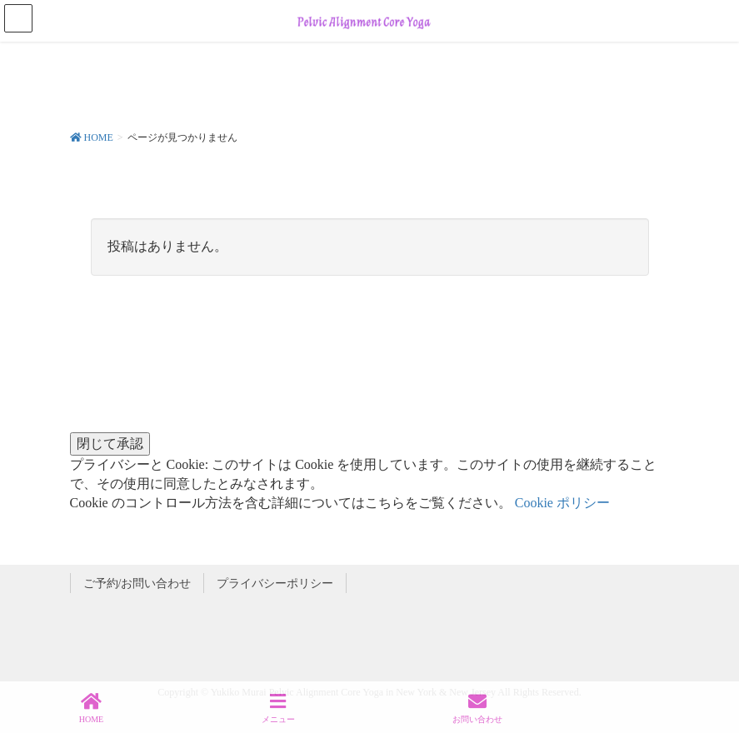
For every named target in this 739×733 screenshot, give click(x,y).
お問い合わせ (477, 708)
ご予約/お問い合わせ (137, 583)
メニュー (278, 708)
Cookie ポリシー (562, 503)
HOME (91, 708)
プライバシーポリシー (275, 583)
